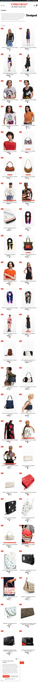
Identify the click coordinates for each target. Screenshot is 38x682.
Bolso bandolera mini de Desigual (28, 176)
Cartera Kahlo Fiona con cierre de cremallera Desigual (28, 361)
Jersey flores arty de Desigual (28, 202)
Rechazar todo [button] (14, 676)
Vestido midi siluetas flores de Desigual (28, 73)
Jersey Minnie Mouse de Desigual (10, 202)
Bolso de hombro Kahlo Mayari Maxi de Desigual (28, 387)
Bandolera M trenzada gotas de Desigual (10, 624)
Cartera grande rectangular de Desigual (9, 228)
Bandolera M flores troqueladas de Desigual (10, 597)
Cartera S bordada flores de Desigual (28, 492)
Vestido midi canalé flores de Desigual (10, 440)
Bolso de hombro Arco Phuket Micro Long (28, 414)
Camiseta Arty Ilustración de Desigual (28, 440)
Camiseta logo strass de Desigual (28, 125)
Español (29, 0)
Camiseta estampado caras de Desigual (10, 282)
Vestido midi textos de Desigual (28, 333)
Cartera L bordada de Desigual (28, 465)
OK (22, 662)
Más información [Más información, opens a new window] (5, 673)
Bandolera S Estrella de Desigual (28, 544)
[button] (10, 679)
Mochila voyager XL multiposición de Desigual (9, 387)
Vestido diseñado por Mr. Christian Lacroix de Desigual (10, 74)
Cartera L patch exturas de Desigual (9, 492)
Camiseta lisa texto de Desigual (10, 151)
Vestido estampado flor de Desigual (28, 281)
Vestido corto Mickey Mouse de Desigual (10, 334)
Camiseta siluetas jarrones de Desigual (10, 47)
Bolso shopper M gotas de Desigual (9, 570)
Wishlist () (34, 0)
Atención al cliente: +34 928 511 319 (6, 0)
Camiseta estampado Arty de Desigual (10, 125)
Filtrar (3, 25)
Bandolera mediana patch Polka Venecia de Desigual (28, 650)
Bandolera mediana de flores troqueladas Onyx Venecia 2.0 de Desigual (10, 651)
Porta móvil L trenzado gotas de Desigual (28, 518)
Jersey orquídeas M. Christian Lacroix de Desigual (9, 466)
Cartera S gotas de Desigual (10, 517)
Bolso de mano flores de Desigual (28, 151)
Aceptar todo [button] (6, 676)
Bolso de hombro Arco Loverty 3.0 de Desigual (9, 414)
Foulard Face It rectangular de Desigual (10, 307)
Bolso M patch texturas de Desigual (9, 544)
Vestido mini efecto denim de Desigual (28, 47)
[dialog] (10, 669)
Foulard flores (28, 228)
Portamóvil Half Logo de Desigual (10, 360)
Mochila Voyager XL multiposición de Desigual (28, 255)
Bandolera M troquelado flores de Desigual (28, 597)
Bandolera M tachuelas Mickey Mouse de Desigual (28, 571)
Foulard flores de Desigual (9, 254)
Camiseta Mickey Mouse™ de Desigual (10, 99)
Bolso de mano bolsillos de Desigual (9, 176)
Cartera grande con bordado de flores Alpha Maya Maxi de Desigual (28, 624)
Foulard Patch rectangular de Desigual (28, 307)
